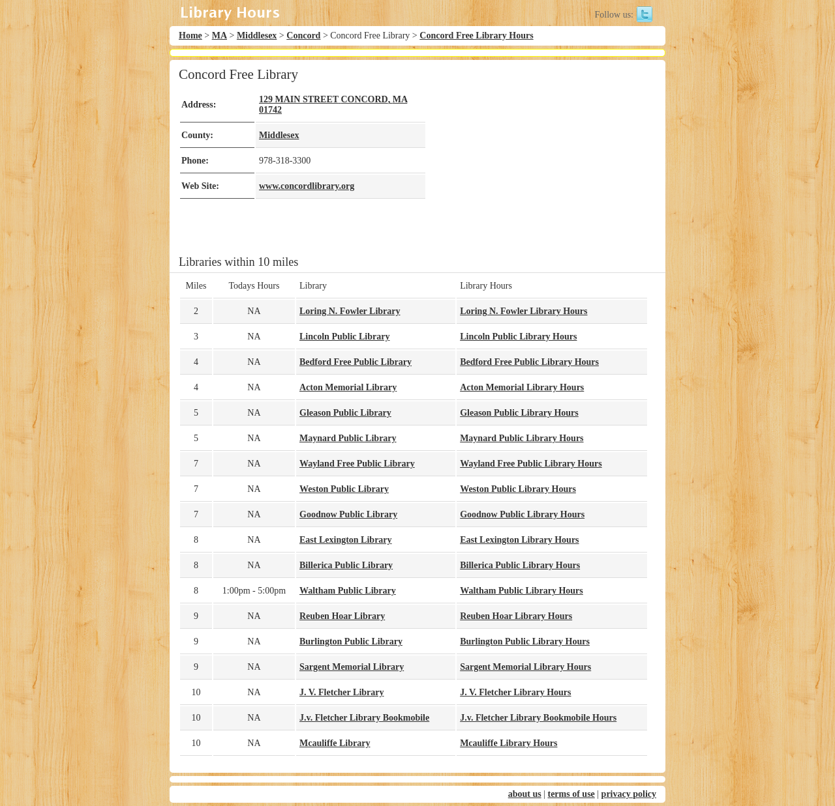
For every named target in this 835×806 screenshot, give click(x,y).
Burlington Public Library (350, 641)
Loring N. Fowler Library (350, 311)
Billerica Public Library (346, 565)
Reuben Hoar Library (342, 616)
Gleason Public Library (345, 413)
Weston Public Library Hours (518, 489)
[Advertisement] (537, 157)
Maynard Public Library (348, 438)
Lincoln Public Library (344, 336)
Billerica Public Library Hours (520, 565)
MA (219, 35)
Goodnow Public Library (348, 514)
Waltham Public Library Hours (521, 591)
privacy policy (628, 794)
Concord (303, 35)
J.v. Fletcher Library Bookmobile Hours (538, 718)
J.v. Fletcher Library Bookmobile (364, 718)
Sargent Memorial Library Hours (525, 667)
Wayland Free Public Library (357, 463)
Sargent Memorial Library (351, 667)
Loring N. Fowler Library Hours (523, 311)
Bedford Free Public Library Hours (529, 362)
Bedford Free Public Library (355, 362)
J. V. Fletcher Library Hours (515, 692)
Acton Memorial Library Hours (522, 387)
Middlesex (257, 35)
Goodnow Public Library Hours (522, 514)
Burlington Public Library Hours (525, 641)
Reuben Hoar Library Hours (516, 616)
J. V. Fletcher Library (341, 692)
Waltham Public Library (347, 591)
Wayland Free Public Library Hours (531, 463)
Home (190, 35)
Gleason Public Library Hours (519, 413)
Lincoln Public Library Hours (518, 336)
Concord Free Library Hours (476, 35)
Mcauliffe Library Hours (508, 743)
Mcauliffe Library (334, 743)
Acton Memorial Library (348, 387)
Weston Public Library (344, 489)
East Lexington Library (345, 540)
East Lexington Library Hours (519, 540)
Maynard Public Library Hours (521, 438)
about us (524, 794)
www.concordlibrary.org (306, 186)
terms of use (570, 794)
